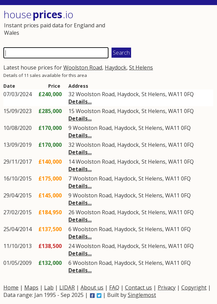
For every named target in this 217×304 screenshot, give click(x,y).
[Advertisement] (160, 25)
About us (92, 287)
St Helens (141, 67)
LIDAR (67, 287)
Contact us (138, 287)
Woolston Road (82, 67)
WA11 (175, 94)
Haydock (115, 67)
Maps (31, 287)
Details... (80, 101)
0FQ (189, 94)
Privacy (167, 287)
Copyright (194, 287)
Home (11, 287)
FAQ (114, 287)
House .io (38, 14)
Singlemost (142, 295)
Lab (49, 287)
